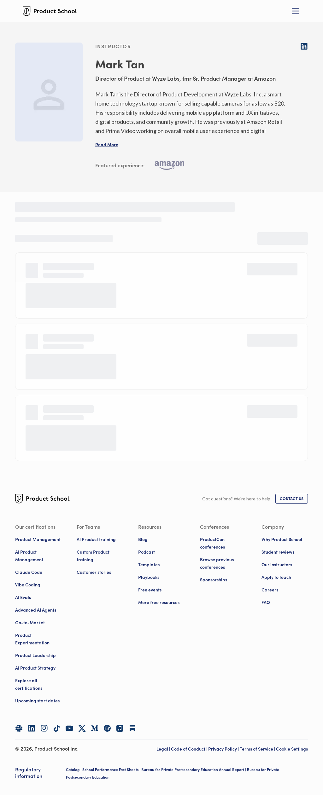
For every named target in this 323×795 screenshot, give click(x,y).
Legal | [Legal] (163, 749)
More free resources (158, 602)
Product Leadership (35, 655)
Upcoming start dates (37, 701)
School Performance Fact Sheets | (111, 769)
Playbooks (148, 577)
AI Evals (23, 597)
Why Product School (281, 539)
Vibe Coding (27, 585)
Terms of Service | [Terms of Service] (258, 749)
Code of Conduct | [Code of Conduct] (189, 749)
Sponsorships (213, 580)
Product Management (38, 539)
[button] (106, 145)
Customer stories (94, 572)
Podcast (146, 552)
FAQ (265, 602)
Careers (269, 590)
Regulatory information (28, 772)
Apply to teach (276, 577)
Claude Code (28, 572)
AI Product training (96, 539)
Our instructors (276, 564)
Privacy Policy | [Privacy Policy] (224, 749)
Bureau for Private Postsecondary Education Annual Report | (194, 769)
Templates (149, 564)
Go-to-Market (30, 622)
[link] (291, 499)
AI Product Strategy (35, 668)
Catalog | (74, 769)
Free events (150, 590)
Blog (143, 539)
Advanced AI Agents (35, 610)
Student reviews (277, 552)
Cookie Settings (292, 749)
